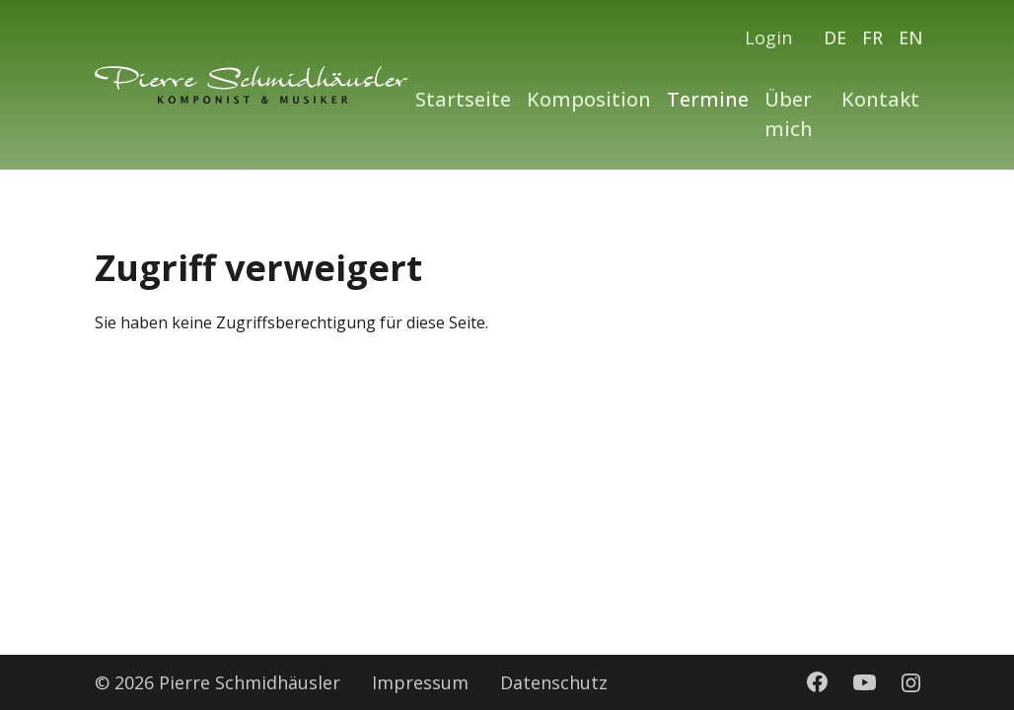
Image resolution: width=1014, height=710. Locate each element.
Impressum (420, 682)
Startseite (463, 99)
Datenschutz (554, 682)
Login (768, 37)
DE (835, 37)
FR (872, 37)
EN (911, 37)
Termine (708, 99)
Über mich (788, 114)
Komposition (589, 99)
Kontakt (880, 99)
